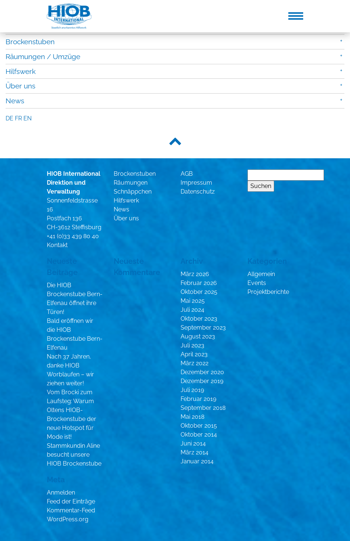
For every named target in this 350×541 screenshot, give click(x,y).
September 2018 (203, 407)
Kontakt (57, 245)
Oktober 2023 (199, 318)
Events (256, 282)
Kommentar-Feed (71, 510)
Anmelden (61, 492)
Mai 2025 (193, 300)
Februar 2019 (198, 398)
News (15, 101)
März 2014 (194, 452)
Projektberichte (268, 291)
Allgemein (261, 274)
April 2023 (194, 354)
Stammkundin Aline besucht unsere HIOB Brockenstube (74, 454)
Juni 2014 (193, 443)
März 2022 (194, 363)
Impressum (196, 182)
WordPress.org (67, 519)
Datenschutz (198, 191)
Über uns (20, 86)
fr (18, 118)
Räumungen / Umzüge (43, 56)
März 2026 (195, 274)
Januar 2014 (197, 461)
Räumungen (131, 182)
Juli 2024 (192, 309)
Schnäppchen (133, 191)
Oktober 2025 (199, 291)
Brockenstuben (30, 42)
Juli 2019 (192, 389)
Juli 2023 (192, 345)
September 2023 (203, 327)
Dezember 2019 (202, 381)
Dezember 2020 (202, 372)
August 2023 (198, 336)
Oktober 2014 (199, 434)
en (27, 118)
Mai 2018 (192, 416)
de (9, 118)
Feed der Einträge (71, 501)
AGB (187, 173)
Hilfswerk (21, 71)
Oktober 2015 (199, 425)
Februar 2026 (199, 282)
